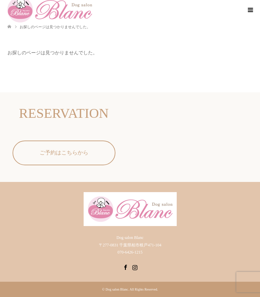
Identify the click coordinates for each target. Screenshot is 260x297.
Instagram (134, 267)
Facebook (125, 267)
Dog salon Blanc (117, 289)
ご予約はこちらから (64, 152)
